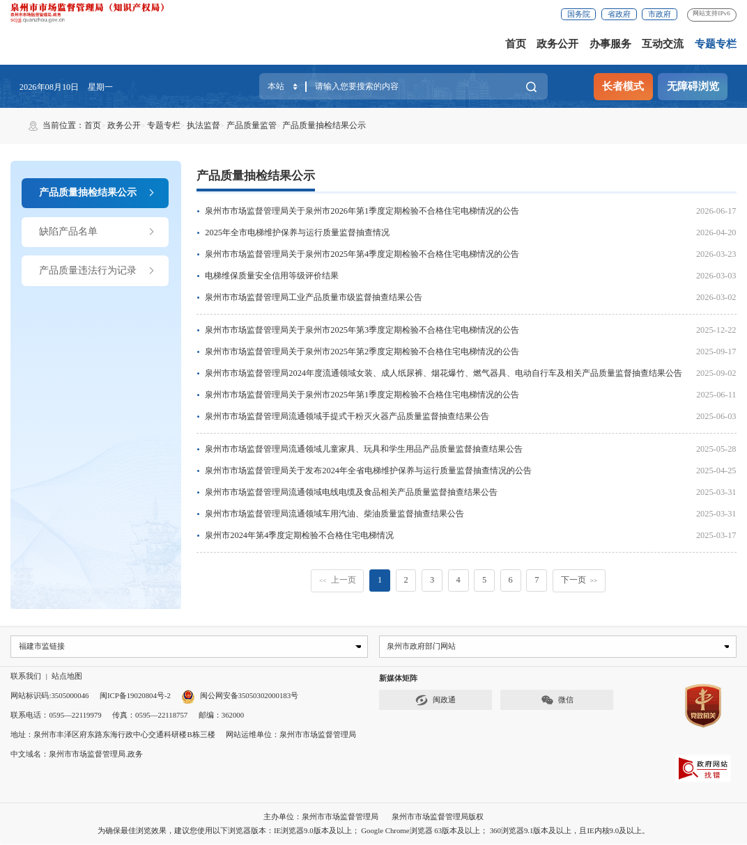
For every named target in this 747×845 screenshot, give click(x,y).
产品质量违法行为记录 (97, 271)
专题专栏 (716, 43)
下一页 (579, 580)
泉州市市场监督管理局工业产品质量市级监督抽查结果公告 (313, 297)
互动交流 (663, 43)
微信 (557, 701)
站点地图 (67, 677)
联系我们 (25, 677)
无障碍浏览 (693, 86)
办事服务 (610, 43)
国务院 (578, 14)
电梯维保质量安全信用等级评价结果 (272, 276)
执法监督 (203, 125)
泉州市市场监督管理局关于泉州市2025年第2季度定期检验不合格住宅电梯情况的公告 (362, 351)
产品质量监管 (251, 125)
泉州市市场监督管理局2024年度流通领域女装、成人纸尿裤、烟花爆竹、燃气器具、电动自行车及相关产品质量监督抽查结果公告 (443, 373)
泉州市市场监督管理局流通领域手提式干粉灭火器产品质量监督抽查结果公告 (347, 416)
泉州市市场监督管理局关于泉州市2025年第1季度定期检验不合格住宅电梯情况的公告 (362, 395)
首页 (515, 43)
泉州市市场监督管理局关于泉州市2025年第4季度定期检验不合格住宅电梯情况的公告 (362, 254)
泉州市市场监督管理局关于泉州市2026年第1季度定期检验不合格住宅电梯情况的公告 (362, 211)
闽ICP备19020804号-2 (135, 696)
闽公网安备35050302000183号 (239, 696)
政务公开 (557, 43)
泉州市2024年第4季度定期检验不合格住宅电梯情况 (299, 535)
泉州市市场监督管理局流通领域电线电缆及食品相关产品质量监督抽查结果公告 (351, 492)
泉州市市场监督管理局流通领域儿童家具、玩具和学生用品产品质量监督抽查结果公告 (364, 449)
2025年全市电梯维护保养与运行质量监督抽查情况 (297, 232)
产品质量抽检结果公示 (324, 125)
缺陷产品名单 (97, 232)
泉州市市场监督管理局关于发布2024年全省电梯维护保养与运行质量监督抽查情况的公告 (368, 470)
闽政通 (435, 701)
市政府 (659, 14)
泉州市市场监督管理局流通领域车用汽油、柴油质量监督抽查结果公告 (334, 514)
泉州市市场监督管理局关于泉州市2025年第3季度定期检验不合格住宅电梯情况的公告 (362, 330)
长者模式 (623, 86)
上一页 (337, 580)
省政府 (619, 14)
